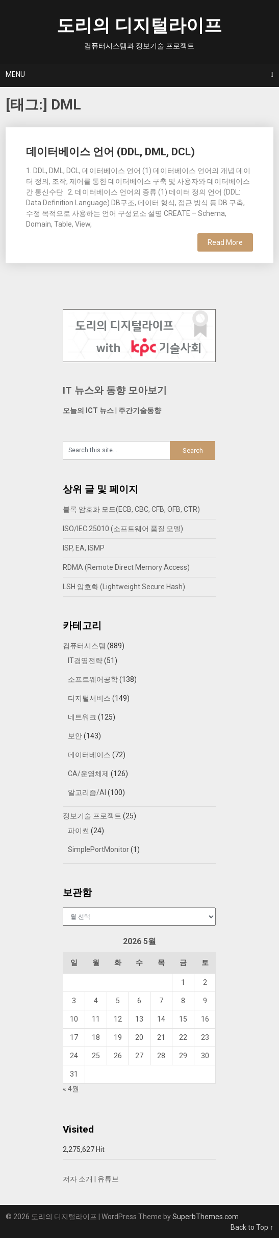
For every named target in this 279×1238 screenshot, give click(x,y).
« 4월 (71, 1089)
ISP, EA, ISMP (84, 548)
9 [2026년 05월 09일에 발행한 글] (205, 1001)
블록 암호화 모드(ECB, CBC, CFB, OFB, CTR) (131, 509)
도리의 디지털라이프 (139, 25)
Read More (225, 242)
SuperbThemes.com (205, 1217)
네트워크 (82, 717)
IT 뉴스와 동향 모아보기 (115, 390)
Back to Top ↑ (252, 1227)
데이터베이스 (89, 755)
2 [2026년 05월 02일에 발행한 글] (205, 982)
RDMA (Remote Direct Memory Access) (126, 567)
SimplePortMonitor (98, 849)
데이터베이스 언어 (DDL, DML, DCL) (110, 152)
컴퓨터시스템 (84, 646)
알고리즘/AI (87, 792)
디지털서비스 (89, 698)
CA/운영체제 (88, 773)
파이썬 (78, 831)
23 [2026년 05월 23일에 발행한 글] (205, 1037)
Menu (15, 74)
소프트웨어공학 (93, 679)
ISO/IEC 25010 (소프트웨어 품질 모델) (123, 529)
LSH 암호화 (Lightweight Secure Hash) (124, 587)
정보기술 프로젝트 (92, 816)
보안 (75, 736)
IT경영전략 (85, 660)
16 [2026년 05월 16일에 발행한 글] (205, 1019)
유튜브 (108, 1179)
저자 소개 (78, 1179)
